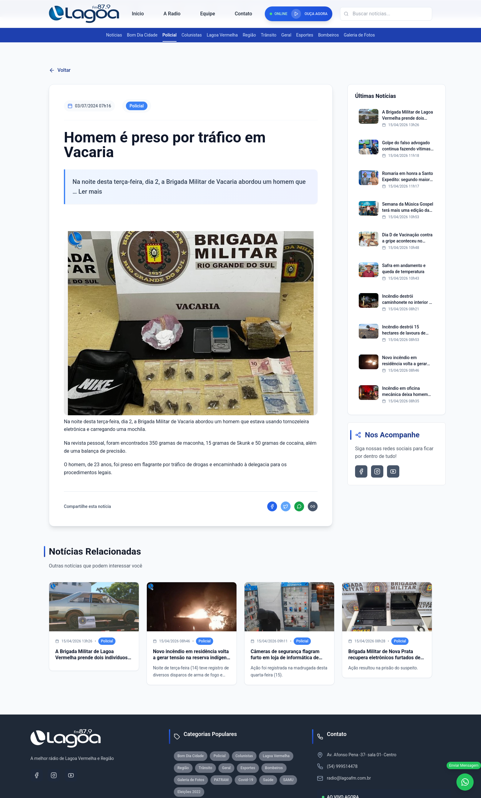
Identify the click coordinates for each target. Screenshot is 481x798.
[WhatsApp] (465, 782)
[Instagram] (54, 775)
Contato (243, 14)
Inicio (138, 14)
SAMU (288, 780)
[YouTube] (71, 775)
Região (249, 35)
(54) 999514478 (342, 766)
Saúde (268, 780)
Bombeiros (328, 35)
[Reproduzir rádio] (296, 14)
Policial (169, 35)
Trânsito (268, 35)
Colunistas (192, 35)
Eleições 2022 (189, 792)
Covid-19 (245, 780)
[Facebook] (36, 775)
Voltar (60, 70)
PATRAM (221, 780)
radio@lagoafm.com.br (349, 778)
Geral (286, 35)
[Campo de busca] (386, 14)
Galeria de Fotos (359, 35)
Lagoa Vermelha (222, 35)
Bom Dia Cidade (142, 35)
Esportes (304, 35)
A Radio (171, 14)
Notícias (114, 35)
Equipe (207, 14)
